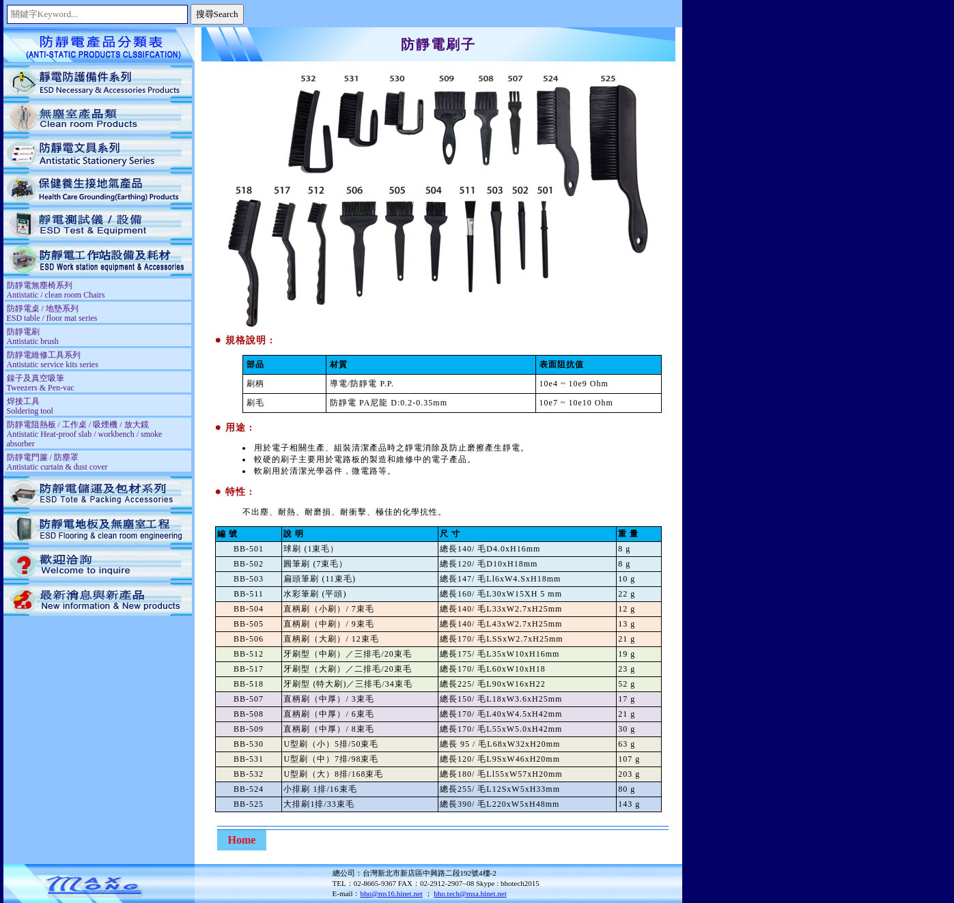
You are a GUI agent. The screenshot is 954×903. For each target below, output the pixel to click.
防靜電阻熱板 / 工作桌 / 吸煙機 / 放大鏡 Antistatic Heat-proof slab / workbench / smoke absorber (85, 434)
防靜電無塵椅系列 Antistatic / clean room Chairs (56, 290)
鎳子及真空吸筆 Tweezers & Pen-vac (40, 382)
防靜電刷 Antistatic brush (33, 336)
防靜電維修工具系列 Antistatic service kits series (52, 359)
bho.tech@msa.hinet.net (470, 893)
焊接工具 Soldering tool (30, 406)
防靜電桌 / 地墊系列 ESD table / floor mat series (52, 313)
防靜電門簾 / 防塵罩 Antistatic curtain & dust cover (57, 462)
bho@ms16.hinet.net (391, 893)
